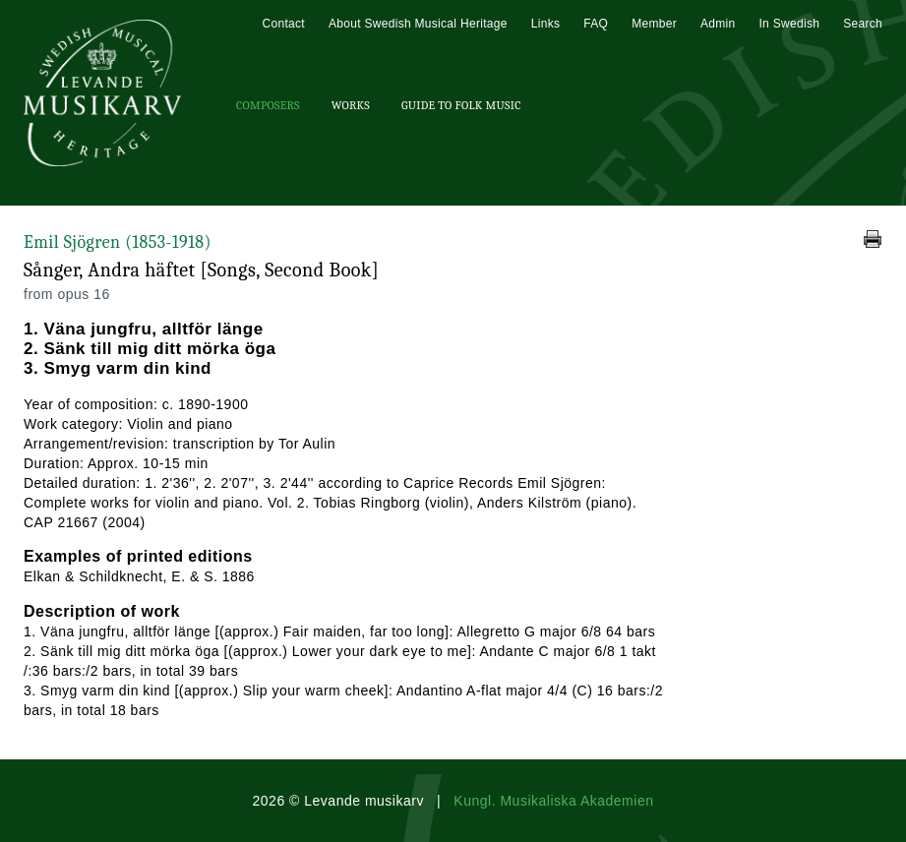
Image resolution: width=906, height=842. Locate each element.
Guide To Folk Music (461, 105)
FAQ (595, 23)
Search (862, 23)
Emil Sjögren (117, 242)
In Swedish (788, 23)
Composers (268, 105)
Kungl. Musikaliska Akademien (553, 801)
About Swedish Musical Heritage (418, 23)
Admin (718, 23)
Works (351, 105)
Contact (283, 23)
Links (546, 23)
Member (654, 23)
